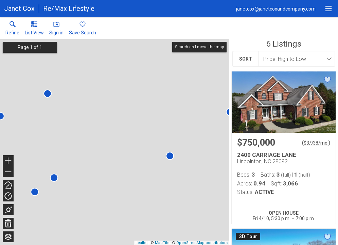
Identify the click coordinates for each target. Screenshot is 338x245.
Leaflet (141, 243)
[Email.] (276, 8)
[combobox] (294, 58)
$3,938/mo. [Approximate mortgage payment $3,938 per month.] (316, 143)
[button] (34, 29)
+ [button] (8, 161)
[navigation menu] (328, 8)
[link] (12, 29)
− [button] (8, 172)
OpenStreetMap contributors (202, 243)
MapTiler (163, 243)
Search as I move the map (199, 47)
